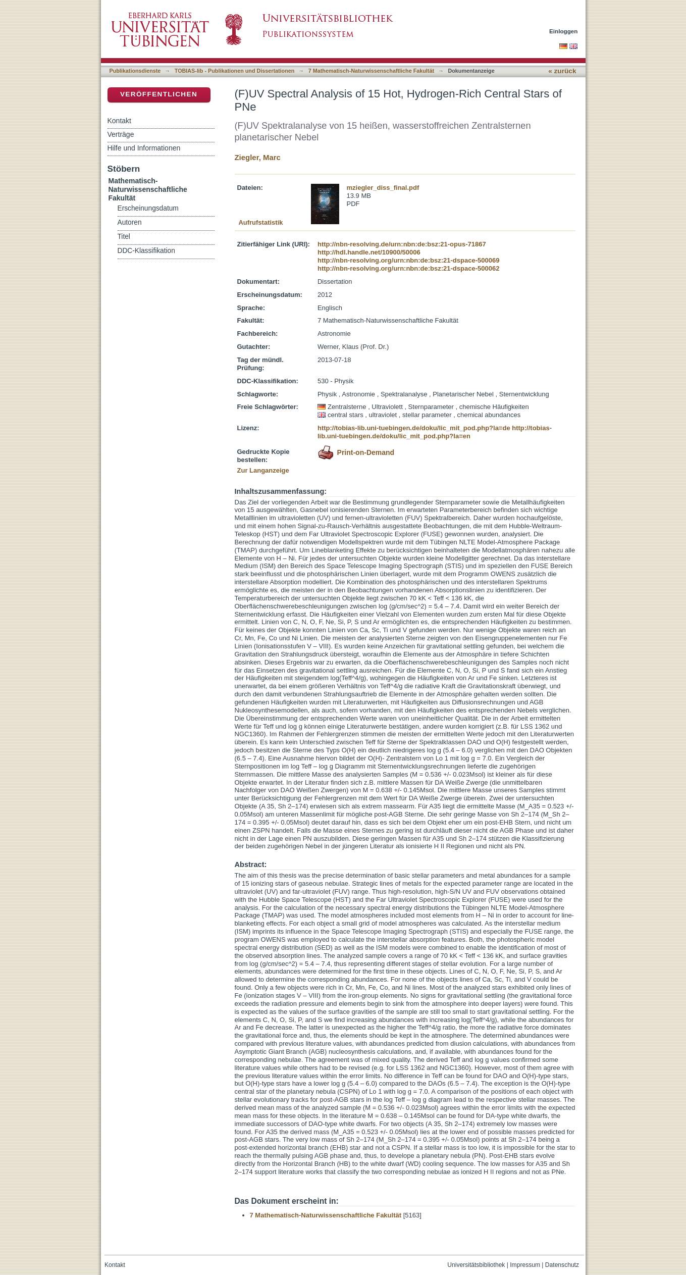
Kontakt (119, 121)
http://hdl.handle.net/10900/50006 (369, 252)
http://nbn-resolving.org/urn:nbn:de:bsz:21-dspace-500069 (408, 260)
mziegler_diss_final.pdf (383, 187)
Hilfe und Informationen (144, 148)
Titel (124, 236)
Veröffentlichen (158, 94)
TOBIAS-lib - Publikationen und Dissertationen (235, 71)
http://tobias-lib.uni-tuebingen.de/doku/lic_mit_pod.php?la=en (435, 432)
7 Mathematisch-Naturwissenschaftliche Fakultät (371, 71)
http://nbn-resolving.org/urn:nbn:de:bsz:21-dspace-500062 (408, 268)
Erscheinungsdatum (148, 208)
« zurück (562, 71)
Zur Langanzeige (263, 470)
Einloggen (563, 31)
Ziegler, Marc (258, 157)
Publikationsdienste (135, 71)
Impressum (525, 1264)
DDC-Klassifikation (146, 250)
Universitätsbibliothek (476, 1264)
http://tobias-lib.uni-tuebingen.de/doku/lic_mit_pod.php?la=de (414, 428)
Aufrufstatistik (260, 222)
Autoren (130, 222)
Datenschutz (562, 1264)
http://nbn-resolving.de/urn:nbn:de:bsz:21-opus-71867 (402, 244)
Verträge (121, 134)
